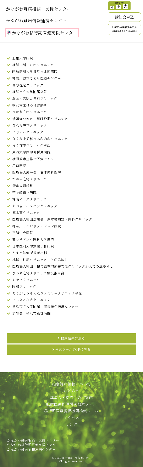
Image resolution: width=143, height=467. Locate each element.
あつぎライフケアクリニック (34, 206)
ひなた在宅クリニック (29, 125)
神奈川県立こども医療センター (36, 78)
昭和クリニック (24, 286)
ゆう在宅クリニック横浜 (31, 145)
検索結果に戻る (73, 338)
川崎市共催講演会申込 (124, 29)
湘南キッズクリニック (29, 199)
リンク (71, 424)
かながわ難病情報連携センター (36, 20)
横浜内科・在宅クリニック (33, 64)
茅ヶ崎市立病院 (24, 192)
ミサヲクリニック (26, 279)
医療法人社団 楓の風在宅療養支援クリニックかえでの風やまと (62, 266)
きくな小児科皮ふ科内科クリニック (40, 138)
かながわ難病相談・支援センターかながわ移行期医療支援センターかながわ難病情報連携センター (33, 445)
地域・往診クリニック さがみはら (40, 259)
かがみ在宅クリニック (29, 179)
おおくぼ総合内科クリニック (34, 98)
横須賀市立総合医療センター (34, 158)
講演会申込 (124, 16)
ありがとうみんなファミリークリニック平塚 (47, 293)
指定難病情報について (71, 384)
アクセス (71, 417)
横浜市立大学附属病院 (29, 91)
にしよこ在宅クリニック (31, 299)
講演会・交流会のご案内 (71, 397)
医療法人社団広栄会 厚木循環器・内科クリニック (52, 219)
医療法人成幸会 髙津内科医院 (36, 172)
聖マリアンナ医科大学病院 (33, 239)
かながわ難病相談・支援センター (38, 9)
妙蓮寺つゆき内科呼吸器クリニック (40, 118)
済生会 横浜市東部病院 (31, 313)
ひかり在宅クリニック (29, 111)
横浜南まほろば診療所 (29, 105)
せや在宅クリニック (27, 85)
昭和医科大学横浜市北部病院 (34, 71)
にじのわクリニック (27, 132)
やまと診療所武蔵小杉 (29, 252)
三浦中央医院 (22, 232)
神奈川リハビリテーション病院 (36, 226)
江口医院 (19, 165)
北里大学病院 (22, 58)
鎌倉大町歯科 (22, 185)
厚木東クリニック (26, 212)
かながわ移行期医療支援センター (42, 33)
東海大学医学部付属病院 (31, 152)
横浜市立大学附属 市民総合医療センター (45, 306)
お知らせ (71, 390)
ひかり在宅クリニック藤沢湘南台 (38, 273)
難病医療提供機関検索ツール (71, 404)
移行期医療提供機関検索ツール (71, 410)
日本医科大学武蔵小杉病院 (33, 246)
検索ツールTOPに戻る (73, 349)
